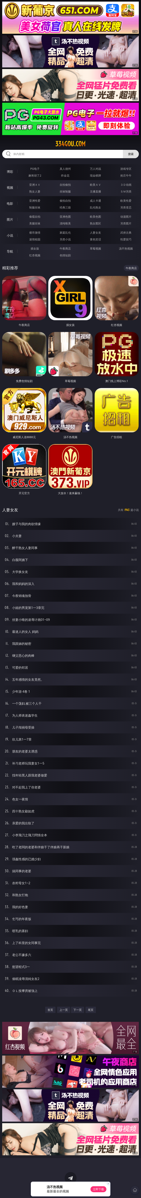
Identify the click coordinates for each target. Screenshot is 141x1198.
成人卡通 (95, 200)
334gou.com (70, 144)
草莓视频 (95, 248)
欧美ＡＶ (95, 185)
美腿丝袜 (34, 223)
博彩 (10, 171)
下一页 (77, 1010)
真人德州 (65, 169)
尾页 (90, 1010)
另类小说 (65, 239)
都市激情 (34, 232)
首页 (50, 1010)
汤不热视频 (126, 248)
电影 (10, 203)
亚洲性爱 (34, 200)
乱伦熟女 (95, 207)
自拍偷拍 (65, 185)
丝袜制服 (65, 191)
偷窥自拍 (34, 216)
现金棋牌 (95, 175)
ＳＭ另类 (125, 191)
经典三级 (65, 207)
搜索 (131, 154)
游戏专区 (125, 169)
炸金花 (65, 175)
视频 (10, 187)
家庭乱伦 (65, 232)
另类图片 (125, 223)
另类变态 (125, 207)
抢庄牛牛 (125, 175)
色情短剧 (65, 255)
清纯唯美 (65, 223)
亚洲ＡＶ (34, 185)
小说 (10, 235)
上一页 (63, 1010)
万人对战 (95, 169)
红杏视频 (34, 255)
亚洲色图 (65, 216)
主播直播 (95, 191)
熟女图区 (95, 223)
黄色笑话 (95, 239)
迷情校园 (34, 239)
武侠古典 (125, 232)
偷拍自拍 (65, 200)
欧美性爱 (125, 200)
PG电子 (35, 169)
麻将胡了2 (34, 175)
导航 (10, 251)
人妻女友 (95, 232)
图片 (10, 219)
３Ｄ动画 (125, 185)
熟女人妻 (34, 191)
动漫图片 (125, 216)
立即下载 (98, 1189)
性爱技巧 (125, 239)
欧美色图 (95, 216)
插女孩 (35, 248)
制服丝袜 (34, 207)
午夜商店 (65, 248)
